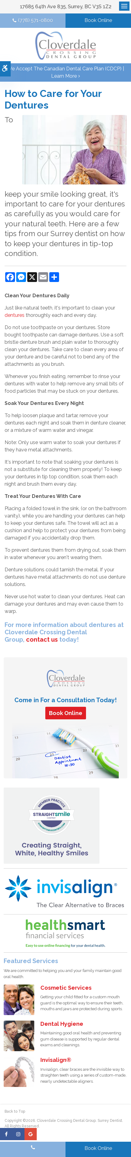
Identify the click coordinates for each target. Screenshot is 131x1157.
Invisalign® (55, 1060)
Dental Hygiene (61, 1024)
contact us (42, 639)
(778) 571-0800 (35, 20)
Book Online (98, 20)
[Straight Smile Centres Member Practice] (51, 825)
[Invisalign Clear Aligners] (65, 891)
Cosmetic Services (66, 988)
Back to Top (15, 1111)
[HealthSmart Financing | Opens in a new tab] (65, 933)
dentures (14, 315)
